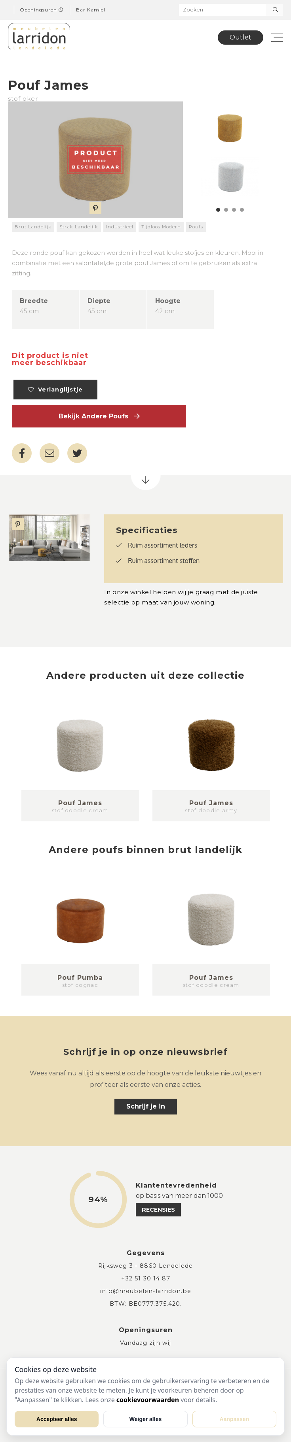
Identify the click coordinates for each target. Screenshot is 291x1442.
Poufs (196, 227)
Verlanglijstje (55, 389)
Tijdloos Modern (161, 227)
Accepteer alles (56, 1419)
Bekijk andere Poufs (99, 416)
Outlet (240, 37)
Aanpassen (234, 1419)
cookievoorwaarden (147, 1399)
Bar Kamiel (90, 10)
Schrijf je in (145, 1106)
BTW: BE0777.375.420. (146, 1303)
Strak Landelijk (78, 227)
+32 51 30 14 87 (145, 1278)
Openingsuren (42, 10)
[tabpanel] (230, 129)
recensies (158, 1209)
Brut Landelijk (33, 227)
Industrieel (119, 227)
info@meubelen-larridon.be (145, 1291)
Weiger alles (145, 1419)
